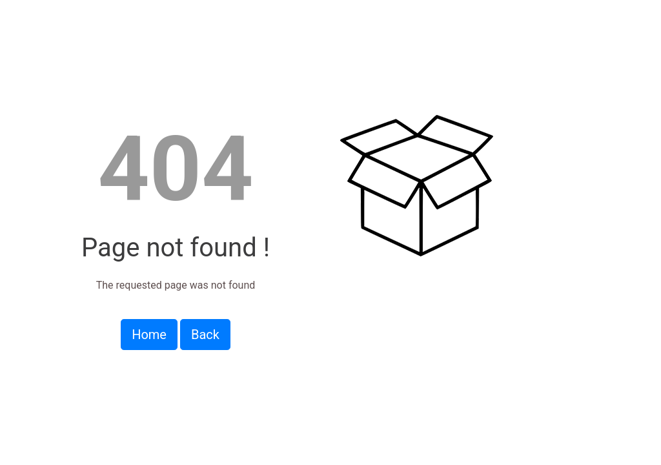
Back (205, 334)
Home (149, 334)
